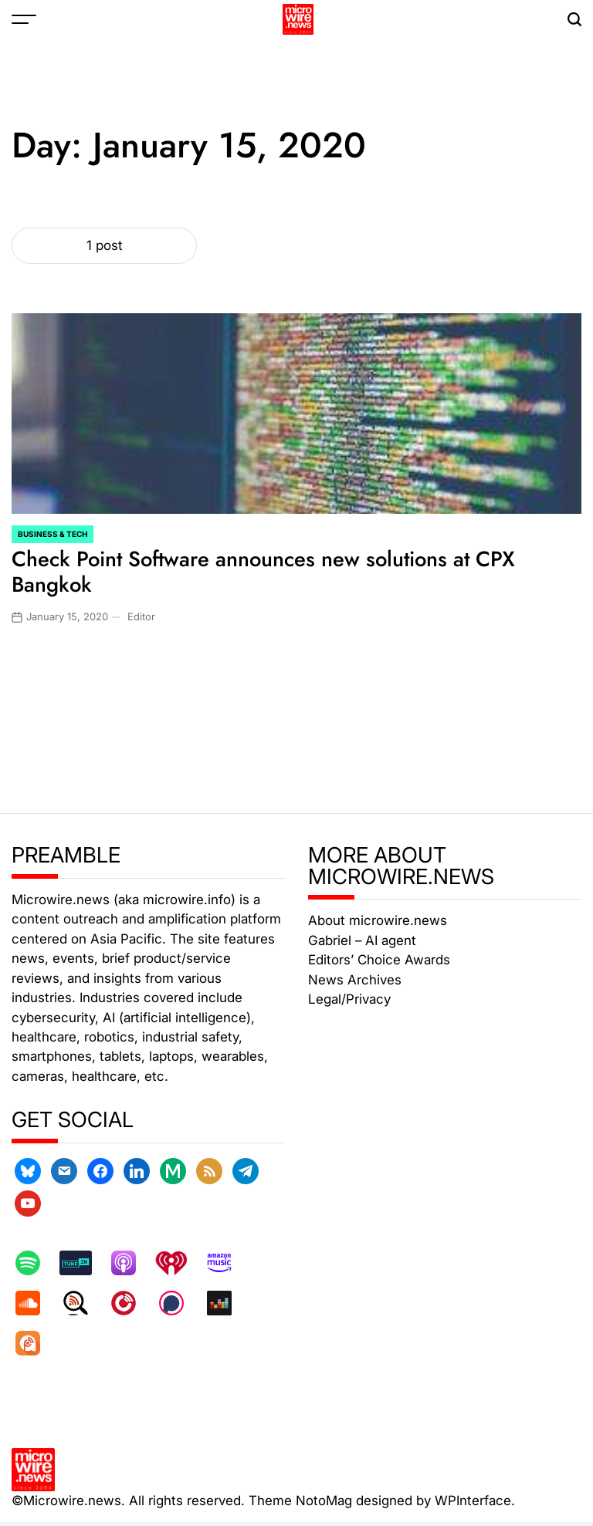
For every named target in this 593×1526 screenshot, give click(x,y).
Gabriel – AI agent (362, 940)
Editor (141, 616)
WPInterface (473, 1500)
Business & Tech (52, 533)
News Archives (355, 980)
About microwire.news (377, 920)
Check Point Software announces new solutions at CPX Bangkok (263, 571)
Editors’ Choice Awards (379, 959)
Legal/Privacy (349, 999)
